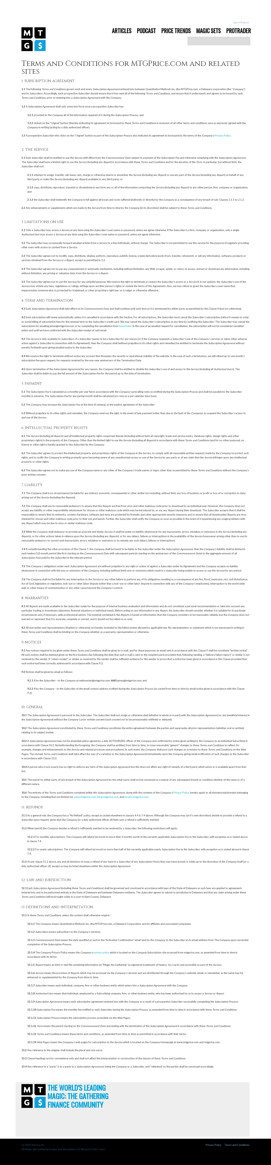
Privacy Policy (222, 135)
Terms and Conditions (237, 1144)
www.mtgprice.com (85, 796)
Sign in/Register (241, 22)
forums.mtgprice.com (136, 796)
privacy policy (101, 952)
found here (125, 326)
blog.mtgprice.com (107, 796)
